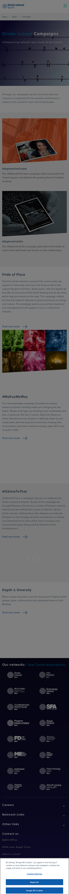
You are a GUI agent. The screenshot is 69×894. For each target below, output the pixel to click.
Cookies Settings (34, 876)
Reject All (34, 884)
